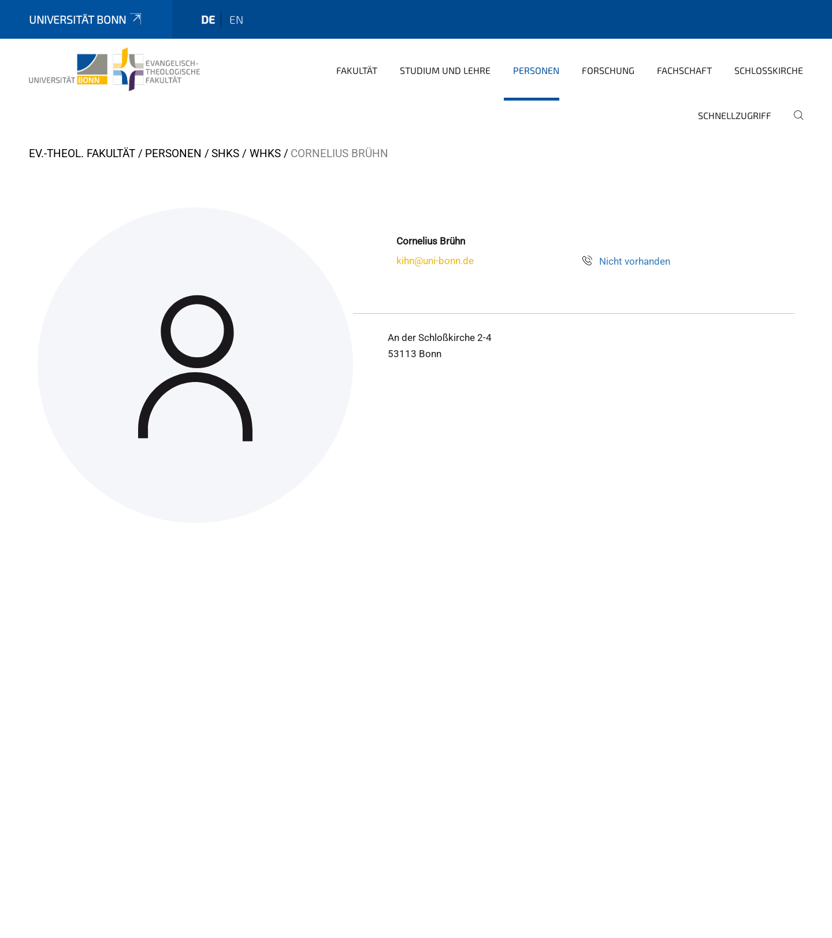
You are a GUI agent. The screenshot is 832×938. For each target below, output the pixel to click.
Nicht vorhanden (634, 261)
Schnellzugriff (734, 115)
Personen (536, 70)
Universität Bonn (86, 19)
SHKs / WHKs (246, 153)
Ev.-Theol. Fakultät (82, 153)
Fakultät (356, 70)
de (208, 19)
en (236, 19)
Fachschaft (684, 70)
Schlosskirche (768, 70)
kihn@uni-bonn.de (435, 260)
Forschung (608, 70)
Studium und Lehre (445, 70)
